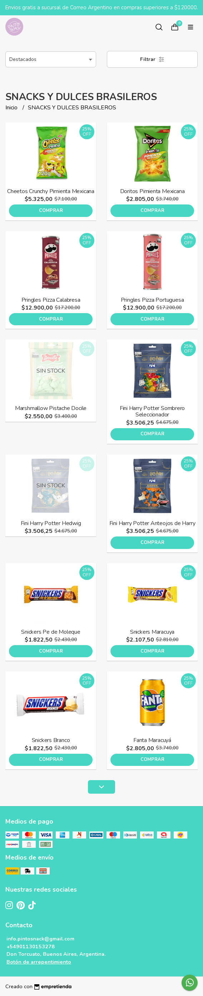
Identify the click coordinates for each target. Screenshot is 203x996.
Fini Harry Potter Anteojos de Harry (152, 523)
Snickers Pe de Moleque (50, 632)
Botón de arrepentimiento (38, 961)
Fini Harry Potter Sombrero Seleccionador (152, 411)
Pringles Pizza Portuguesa (152, 300)
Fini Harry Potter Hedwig (51, 523)
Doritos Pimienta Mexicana (152, 191)
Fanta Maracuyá (152, 740)
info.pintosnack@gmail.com (40, 938)
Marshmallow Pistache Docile (50, 408)
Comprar (51, 210)
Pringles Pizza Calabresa (50, 300)
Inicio (12, 107)
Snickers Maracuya (152, 632)
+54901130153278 (30, 946)
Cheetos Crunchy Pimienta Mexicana (50, 191)
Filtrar (152, 59)
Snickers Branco (51, 740)
